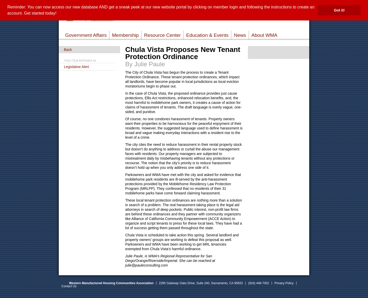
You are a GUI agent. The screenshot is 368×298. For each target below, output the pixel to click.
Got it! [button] (339, 10)
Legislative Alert (76, 67)
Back (68, 50)
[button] (58, 14)
